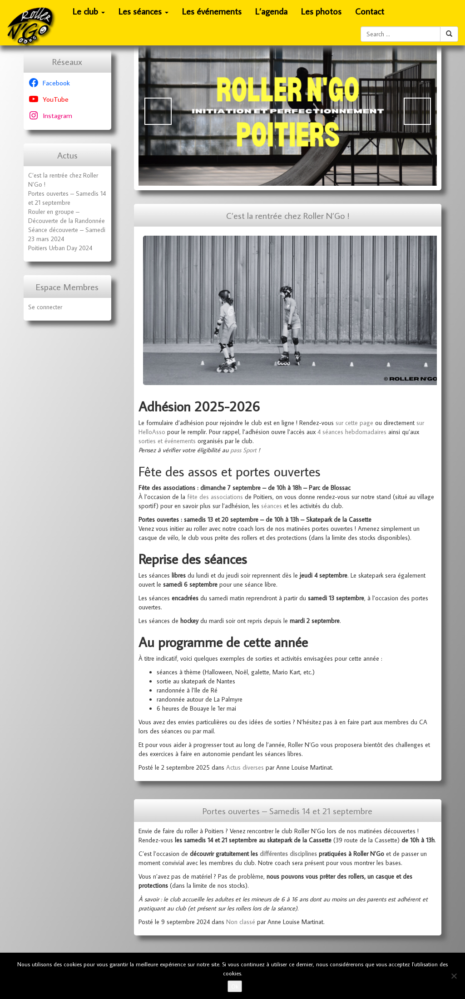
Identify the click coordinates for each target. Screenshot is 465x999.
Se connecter (45, 307)
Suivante (417, 111)
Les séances (144, 14)
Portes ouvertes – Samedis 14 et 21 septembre (287, 810)
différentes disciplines (288, 854)
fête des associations (215, 497)
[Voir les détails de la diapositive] (288, 111)
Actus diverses (245, 767)
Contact (369, 11)
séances (271, 506)
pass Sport (243, 450)
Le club (89, 14)
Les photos (321, 11)
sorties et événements (167, 441)
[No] (453, 975)
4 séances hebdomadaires (351, 432)
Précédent (158, 111)
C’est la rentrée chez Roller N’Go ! (287, 215)
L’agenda (271, 11)
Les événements (212, 11)
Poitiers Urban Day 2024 (60, 248)
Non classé (240, 922)
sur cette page (354, 423)
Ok (234, 986)
